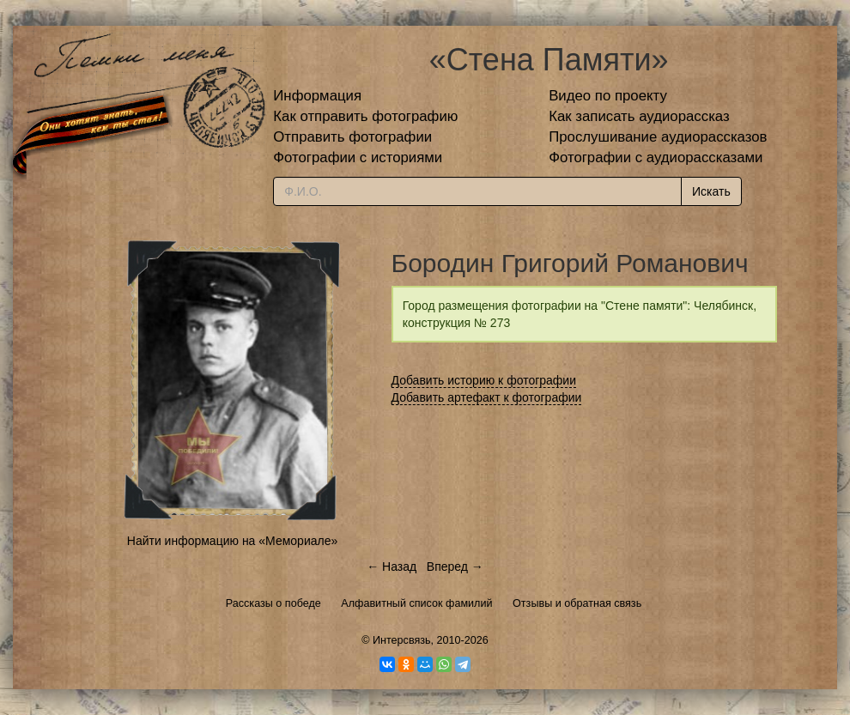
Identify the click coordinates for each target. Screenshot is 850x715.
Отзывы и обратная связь (577, 603)
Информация (317, 96)
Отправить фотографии (352, 137)
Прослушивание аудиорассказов (658, 137)
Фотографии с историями (357, 157)
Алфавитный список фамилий (416, 603)
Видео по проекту (608, 96)
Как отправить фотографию (365, 116)
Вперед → (455, 566)
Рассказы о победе (273, 603)
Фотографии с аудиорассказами (655, 157)
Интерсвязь (402, 640)
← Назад (391, 566)
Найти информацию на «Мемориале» (232, 541)
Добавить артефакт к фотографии (487, 397)
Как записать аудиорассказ (639, 116)
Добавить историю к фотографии (484, 380)
